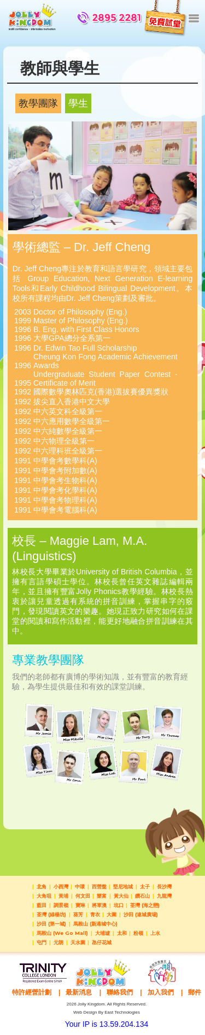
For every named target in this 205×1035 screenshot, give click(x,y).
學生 (78, 103)
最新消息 (79, 992)
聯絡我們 (120, 992)
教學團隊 (38, 103)
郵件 (194, 992)
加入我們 (161, 992)
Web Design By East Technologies (106, 1012)
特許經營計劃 (31, 992)
